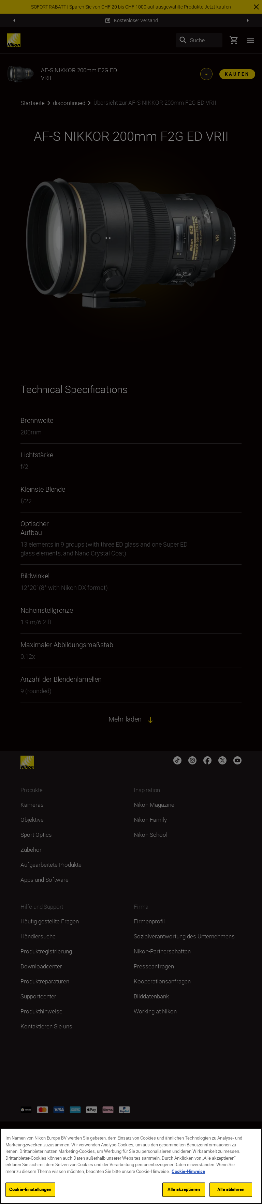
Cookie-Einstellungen (30, 1189)
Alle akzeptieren (184, 1189)
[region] (131, 1166)
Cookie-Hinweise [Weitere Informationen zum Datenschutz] (188, 1171)
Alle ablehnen (230, 1189)
